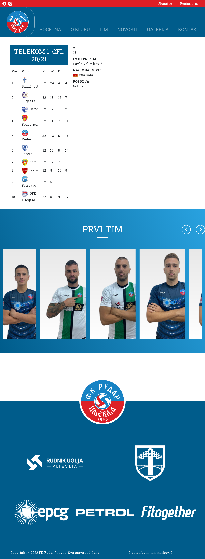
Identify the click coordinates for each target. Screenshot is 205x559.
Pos (15, 71)
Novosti (127, 29)
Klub (25, 71)
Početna (50, 29)
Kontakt (188, 29)
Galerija (158, 29)
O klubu (80, 29)
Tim (103, 29)
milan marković (159, 552)
